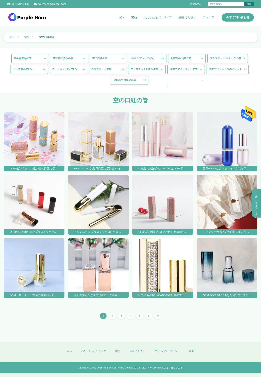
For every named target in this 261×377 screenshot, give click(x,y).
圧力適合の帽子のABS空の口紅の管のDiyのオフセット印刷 (162, 295)
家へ (122, 17)
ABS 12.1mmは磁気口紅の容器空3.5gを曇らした (98, 168)
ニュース (208, 17)
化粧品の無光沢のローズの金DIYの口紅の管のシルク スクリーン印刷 (162, 168)
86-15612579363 (20, 4)
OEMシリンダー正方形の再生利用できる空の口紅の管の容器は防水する (34, 295)
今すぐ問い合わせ (237, 17)
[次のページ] (148, 316)
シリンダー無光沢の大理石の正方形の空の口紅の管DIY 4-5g (227, 231)
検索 (249, 4)
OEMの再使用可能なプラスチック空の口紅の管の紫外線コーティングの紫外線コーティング (34, 231)
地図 (191, 353)
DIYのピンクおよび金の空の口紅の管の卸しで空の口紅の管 (34, 168)
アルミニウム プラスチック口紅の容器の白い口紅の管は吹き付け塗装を (98, 231)
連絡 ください (187, 17)
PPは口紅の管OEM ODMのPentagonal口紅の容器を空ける (162, 231)
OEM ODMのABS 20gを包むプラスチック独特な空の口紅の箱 (227, 295)
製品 (134, 17)
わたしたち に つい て (157, 17)
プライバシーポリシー (167, 353)
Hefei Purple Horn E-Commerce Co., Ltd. (124, 370)
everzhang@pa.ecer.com (52, 4)
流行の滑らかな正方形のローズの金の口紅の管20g (98, 295)
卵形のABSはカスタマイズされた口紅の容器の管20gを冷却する (227, 168)
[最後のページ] (157, 316)
